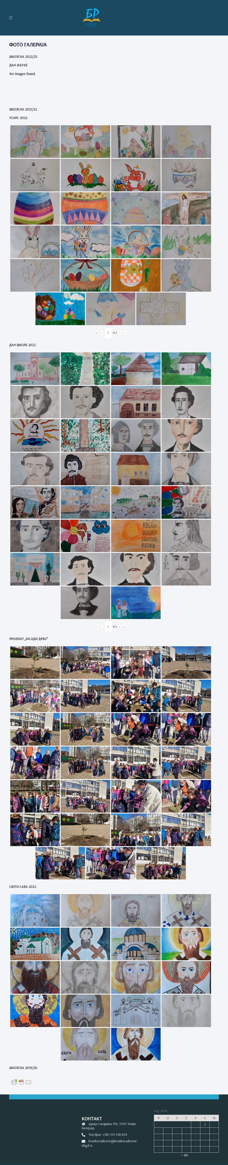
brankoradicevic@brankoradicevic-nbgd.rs (110, 1143)
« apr (184, 1154)
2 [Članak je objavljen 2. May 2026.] (205, 1124)
